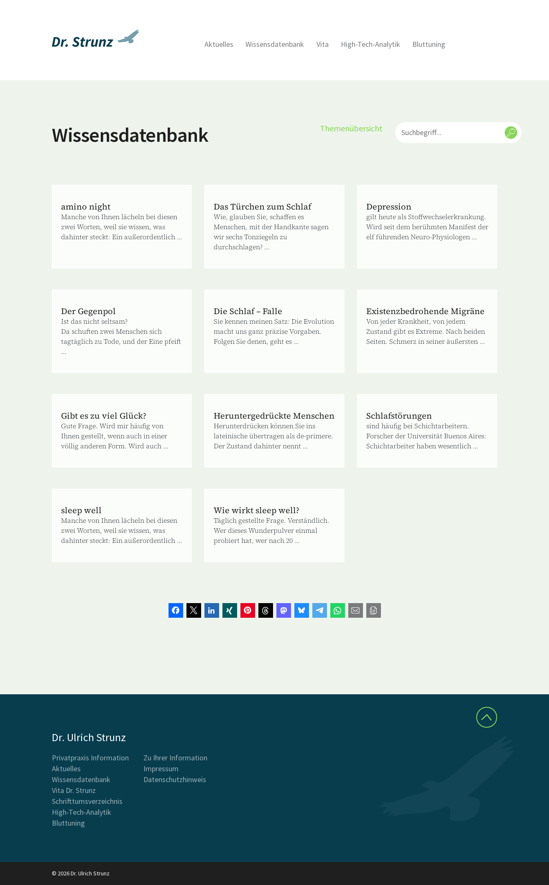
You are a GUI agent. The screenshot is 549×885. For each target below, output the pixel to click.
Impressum (161, 768)
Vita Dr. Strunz (74, 790)
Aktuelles (218, 44)
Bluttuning (428, 44)
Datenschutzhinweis (174, 779)
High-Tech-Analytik (370, 44)
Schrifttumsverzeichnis (87, 801)
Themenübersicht (351, 128)
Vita (323, 44)
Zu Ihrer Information (175, 757)
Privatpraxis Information (90, 757)
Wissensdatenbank (274, 44)
